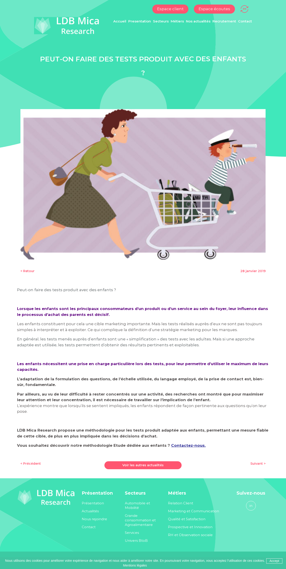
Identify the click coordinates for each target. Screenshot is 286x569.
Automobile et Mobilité (137, 505)
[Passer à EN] (245, 8)
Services (132, 532)
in (250, 505)
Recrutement (224, 21)
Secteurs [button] (161, 21)
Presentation (139, 21)
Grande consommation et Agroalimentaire (141, 520)
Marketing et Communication (193, 511)
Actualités (90, 511)
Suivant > (258, 464)
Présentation (93, 503)
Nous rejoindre (94, 519)
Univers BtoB (136, 540)
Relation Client (180, 503)
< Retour (27, 271)
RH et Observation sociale (190, 535)
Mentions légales (135, 565)
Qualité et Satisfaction (186, 519)
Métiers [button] (177, 21)
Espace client (170, 9)
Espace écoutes (214, 9)
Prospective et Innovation (190, 527)
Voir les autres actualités (143, 465)
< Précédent (30, 464)
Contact (245, 21)
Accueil (119, 21)
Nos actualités (198, 21)
